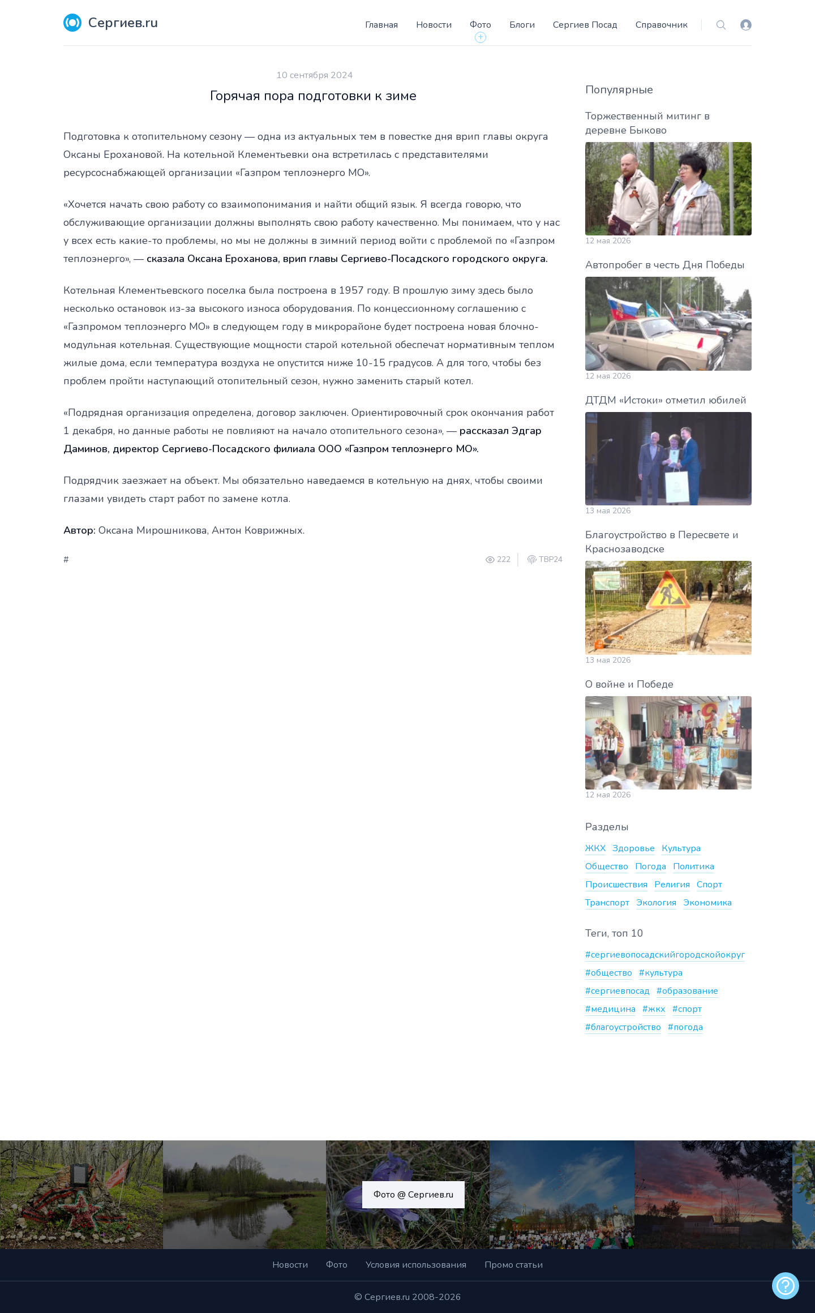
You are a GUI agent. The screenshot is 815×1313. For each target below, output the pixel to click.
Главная (381, 25)
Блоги (522, 25)
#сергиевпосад (617, 991)
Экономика (707, 902)
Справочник (662, 25)
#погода (685, 1027)
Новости (434, 25)
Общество (606, 866)
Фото (480, 25)
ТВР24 (551, 560)
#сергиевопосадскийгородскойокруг (665, 955)
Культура (681, 848)
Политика (693, 866)
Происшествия (616, 884)
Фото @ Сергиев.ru (413, 1194)
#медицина (610, 1009)
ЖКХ (595, 848)
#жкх (654, 1009)
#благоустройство (623, 1027)
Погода (650, 866)
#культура (661, 973)
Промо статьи (513, 1265)
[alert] (785, 1285)
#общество (608, 973)
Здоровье (633, 848)
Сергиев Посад (585, 25)
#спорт (687, 1009)
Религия (672, 884)
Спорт (709, 884)
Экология (656, 902)
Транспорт (607, 902)
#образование (687, 991)
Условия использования (416, 1265)
